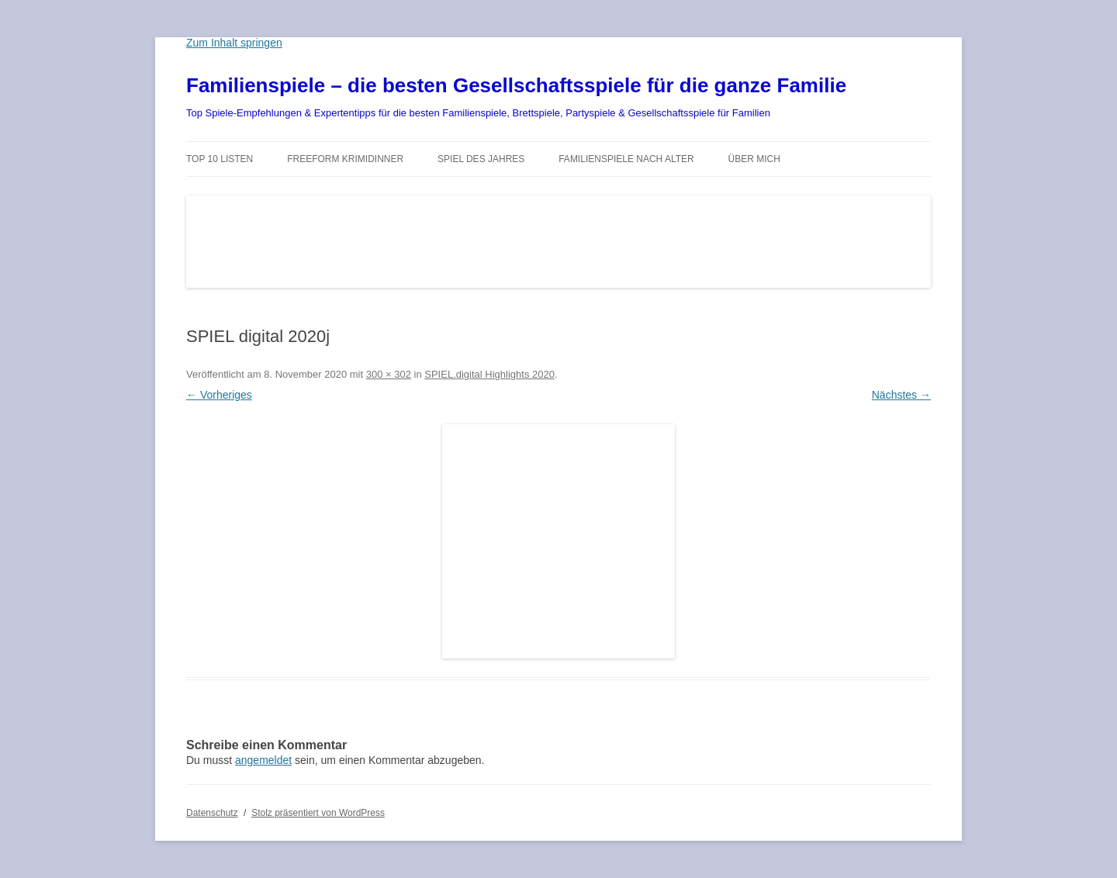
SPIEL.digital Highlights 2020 (489, 374)
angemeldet (263, 760)
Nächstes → (901, 395)
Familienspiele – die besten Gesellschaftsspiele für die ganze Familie (516, 85)
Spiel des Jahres (480, 159)
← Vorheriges (219, 395)
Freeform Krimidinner (345, 159)
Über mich (754, 159)
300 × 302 (388, 374)
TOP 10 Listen (219, 159)
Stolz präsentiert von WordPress (318, 812)
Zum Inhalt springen (234, 42)
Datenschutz (212, 812)
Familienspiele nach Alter (626, 159)
